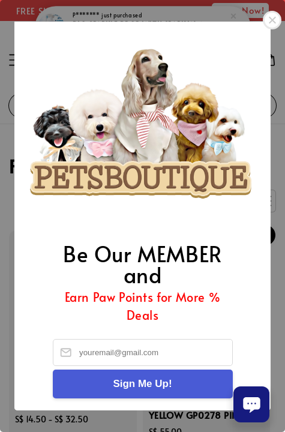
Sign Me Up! (142, 383)
